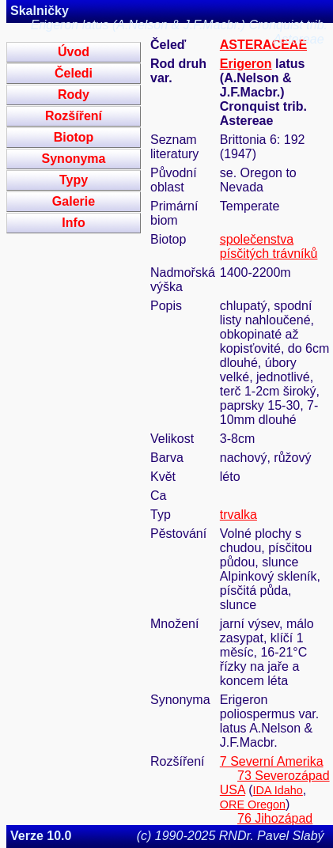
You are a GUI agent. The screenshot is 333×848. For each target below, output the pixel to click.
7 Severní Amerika (272, 761)
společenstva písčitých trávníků (269, 246)
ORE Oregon (253, 804)
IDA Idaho (278, 790)
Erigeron (246, 63)
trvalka (238, 514)
